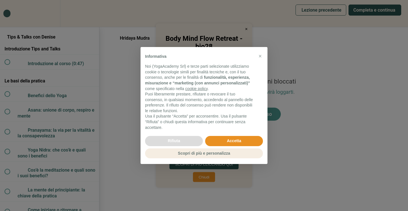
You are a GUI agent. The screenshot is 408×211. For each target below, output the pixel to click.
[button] (260, 56)
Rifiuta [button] (174, 140)
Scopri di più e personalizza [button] (204, 153)
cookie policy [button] (196, 88)
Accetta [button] (234, 140)
